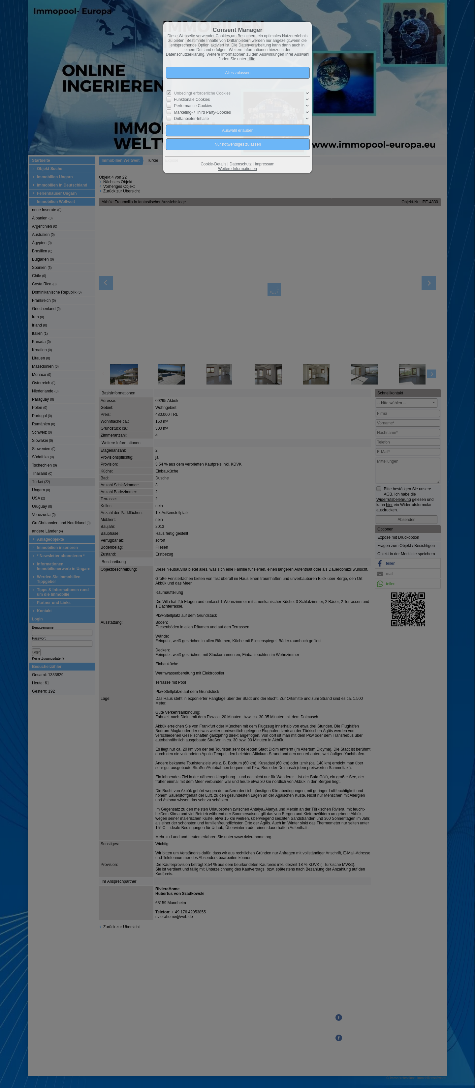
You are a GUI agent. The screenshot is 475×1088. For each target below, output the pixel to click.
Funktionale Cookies (192, 99)
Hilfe (251, 59)
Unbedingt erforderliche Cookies (202, 93)
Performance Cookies (193, 105)
